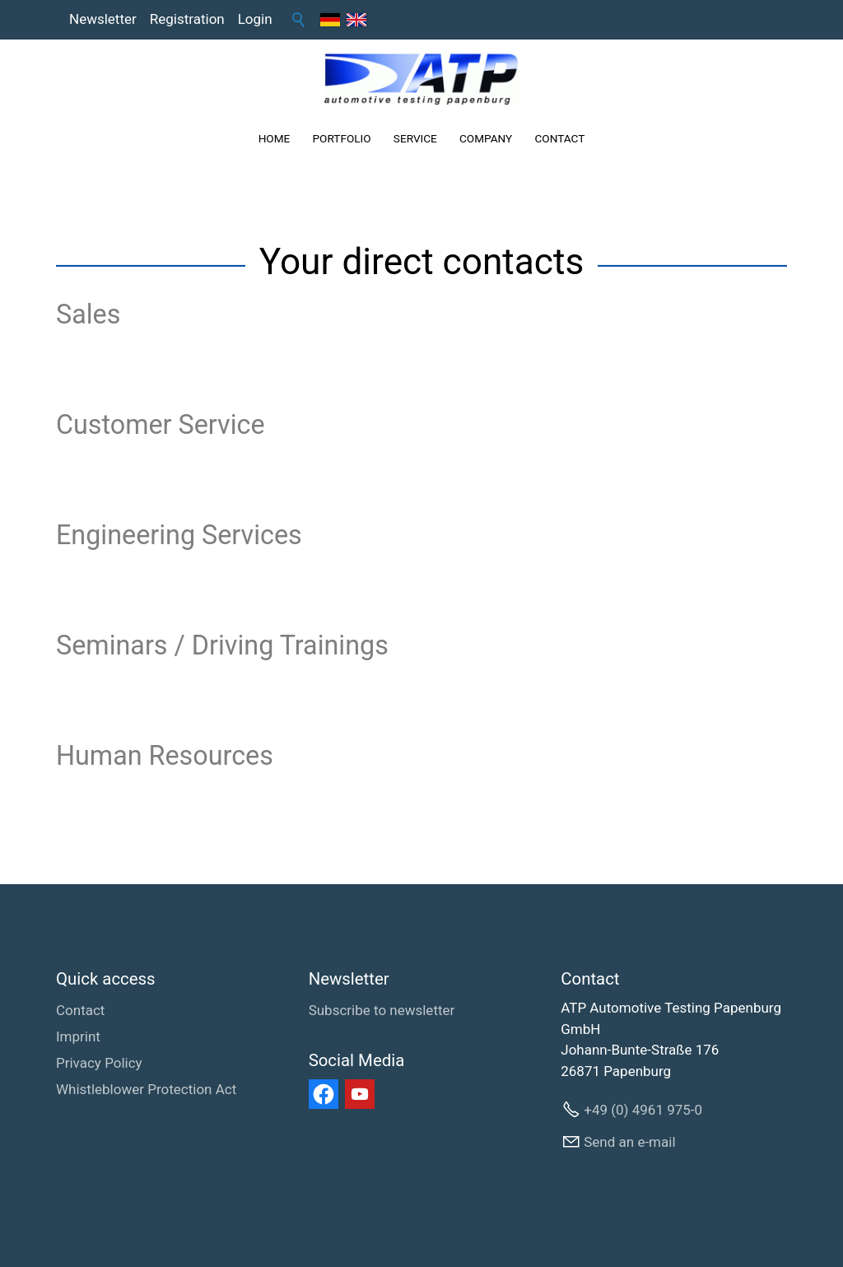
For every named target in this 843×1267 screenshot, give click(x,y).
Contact (80, 1010)
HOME (274, 138)
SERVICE (415, 138)
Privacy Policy (99, 1063)
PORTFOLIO (342, 138)
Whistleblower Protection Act (146, 1089)
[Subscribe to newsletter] (382, 1011)
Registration (187, 19)
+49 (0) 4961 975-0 (643, 1110)
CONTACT (559, 138)
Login (255, 19)
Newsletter (103, 19)
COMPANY (485, 138)
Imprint (78, 1036)
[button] (323, 1094)
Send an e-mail (629, 1142)
